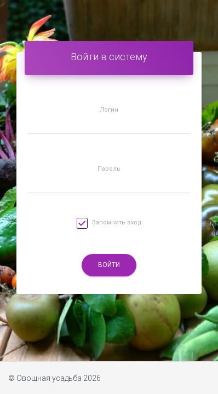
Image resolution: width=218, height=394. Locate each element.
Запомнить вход (109, 224)
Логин (109, 110)
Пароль (109, 169)
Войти (109, 265)
